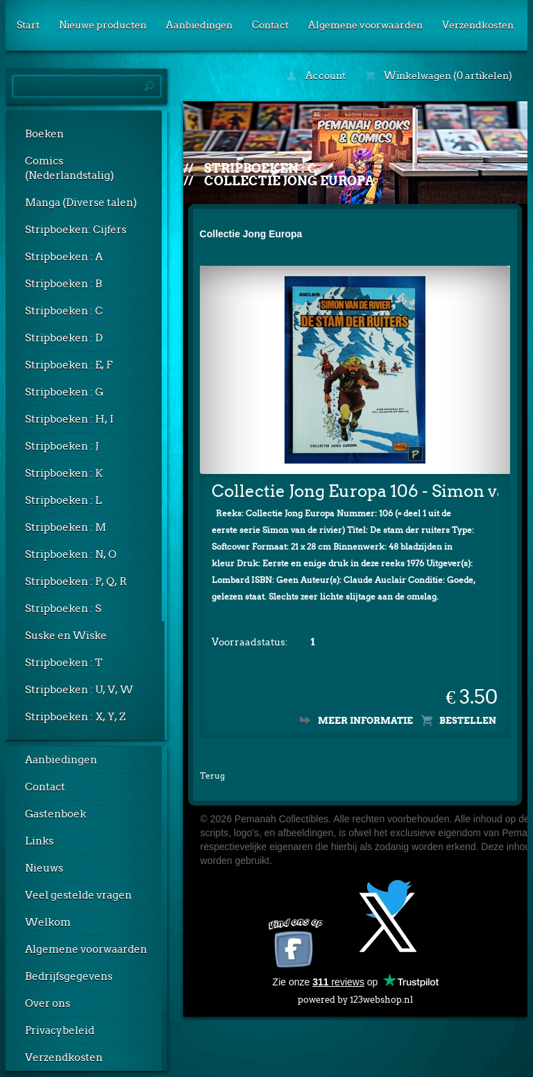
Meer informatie (365, 720)
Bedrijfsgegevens (68, 976)
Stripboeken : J (62, 446)
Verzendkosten (478, 25)
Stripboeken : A (64, 257)
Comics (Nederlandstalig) (69, 168)
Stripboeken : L (63, 500)
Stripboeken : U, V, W (79, 690)
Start (28, 25)
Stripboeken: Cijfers (75, 229)
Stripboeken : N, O (71, 554)
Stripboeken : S (63, 608)
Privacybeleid (59, 1030)
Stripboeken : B (63, 284)
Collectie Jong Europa (289, 180)
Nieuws (44, 868)
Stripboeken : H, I (69, 419)
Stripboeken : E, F (68, 365)
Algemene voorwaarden (365, 25)
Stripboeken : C (64, 311)
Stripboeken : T (64, 662)
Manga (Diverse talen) (81, 202)
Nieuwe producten (102, 25)
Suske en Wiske (66, 635)
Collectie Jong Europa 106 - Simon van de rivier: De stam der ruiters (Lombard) (355, 491)
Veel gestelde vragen (78, 895)
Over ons (47, 1003)
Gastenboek (55, 814)
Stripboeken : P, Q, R (76, 581)
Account (316, 75)
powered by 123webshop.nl (355, 997)
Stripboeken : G (64, 392)
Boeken (44, 134)
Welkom (48, 922)
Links (39, 841)
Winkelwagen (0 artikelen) (438, 75)
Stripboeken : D (64, 338)
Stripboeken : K (64, 473)
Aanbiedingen (199, 25)
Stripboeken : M (65, 527)
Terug (212, 775)
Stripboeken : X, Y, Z (75, 717)
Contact (270, 25)
